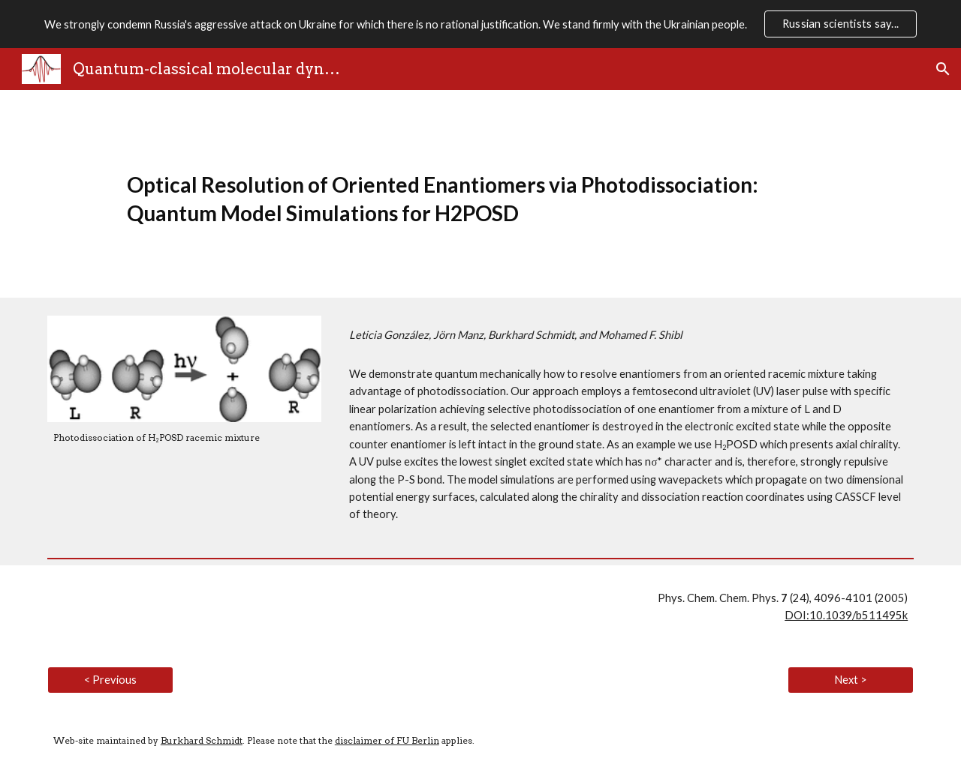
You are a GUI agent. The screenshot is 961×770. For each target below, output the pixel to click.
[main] (480, 194)
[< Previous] (110, 680)
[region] (480, 24)
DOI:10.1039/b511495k (846, 615)
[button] (943, 69)
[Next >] (850, 680)
